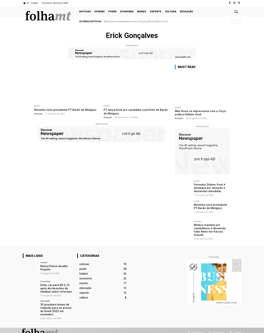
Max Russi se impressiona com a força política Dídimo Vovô (136, 21)
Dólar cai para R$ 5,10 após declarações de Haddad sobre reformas (56, 286)
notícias (197, 221)
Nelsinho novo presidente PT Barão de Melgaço (61, 111)
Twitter (237, 328)
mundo (43, 261)
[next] (239, 21)
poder (37, 106)
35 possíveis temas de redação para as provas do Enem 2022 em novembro (56, 305)
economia (45, 280)
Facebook (197, 328)
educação (45, 299)
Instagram (218, 328)
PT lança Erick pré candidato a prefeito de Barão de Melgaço (133, 111)
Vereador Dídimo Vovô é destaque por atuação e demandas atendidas (208, 187)
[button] (236, 11)
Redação (38, 117)
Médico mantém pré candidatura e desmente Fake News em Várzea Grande (211, 228)
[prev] (233, 21)
